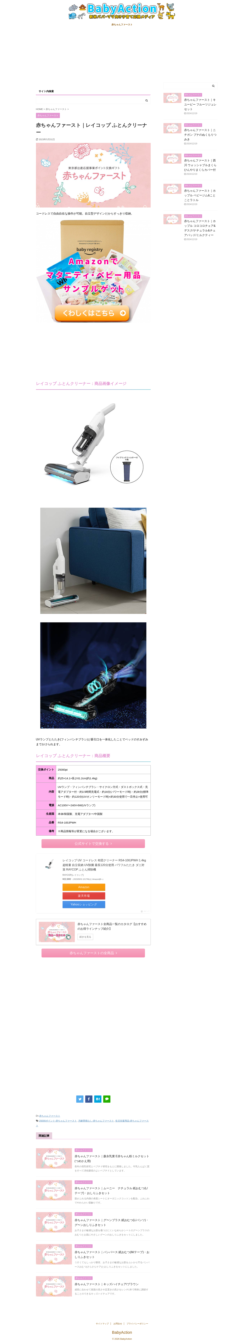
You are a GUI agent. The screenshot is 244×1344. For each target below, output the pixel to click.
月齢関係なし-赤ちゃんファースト (96, 1120)
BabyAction (122, 1332)
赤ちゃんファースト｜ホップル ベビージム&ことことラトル (200, 195)
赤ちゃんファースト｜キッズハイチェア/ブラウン (107, 1284)
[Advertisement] (122, 55)
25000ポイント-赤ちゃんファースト (58, 1120)
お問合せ (117, 1323)
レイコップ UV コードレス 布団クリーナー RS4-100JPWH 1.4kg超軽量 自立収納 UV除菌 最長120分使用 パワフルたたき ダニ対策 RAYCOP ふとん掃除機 (104, 865)
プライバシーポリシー (137, 1323)
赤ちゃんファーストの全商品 (93, 953)
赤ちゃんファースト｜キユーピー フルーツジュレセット (200, 104)
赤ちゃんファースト (122, 24)
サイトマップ (102, 1323)
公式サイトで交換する (93, 843)
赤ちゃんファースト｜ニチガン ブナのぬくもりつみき (200, 134)
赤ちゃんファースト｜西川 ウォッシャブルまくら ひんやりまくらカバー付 (201, 165)
